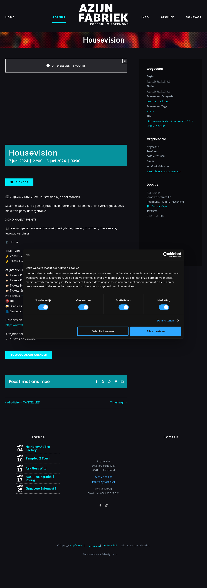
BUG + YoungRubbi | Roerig (40, 478)
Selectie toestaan (103, 331)
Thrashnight (117, 402)
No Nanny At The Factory (38, 448)
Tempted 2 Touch (38, 458)
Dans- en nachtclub (158, 101)
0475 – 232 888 (103, 477)
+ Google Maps (158, 206)
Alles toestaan (156, 331)
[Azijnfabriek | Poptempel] (103, 515)
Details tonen (165, 320)
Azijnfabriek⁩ (76, 545)
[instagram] (106, 505)
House (150, 111)
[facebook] (100, 505)
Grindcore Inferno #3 (41, 488)
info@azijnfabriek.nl (103, 481)
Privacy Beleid (94, 546)
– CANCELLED (23, 402)
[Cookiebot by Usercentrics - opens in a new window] (165, 254)
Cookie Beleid (110, 545)
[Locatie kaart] (170, 238)
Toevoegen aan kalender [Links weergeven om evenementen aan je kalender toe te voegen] (29, 354)
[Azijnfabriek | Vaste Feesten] (171, 446)
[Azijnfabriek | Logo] (103, 4)
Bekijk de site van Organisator (164, 171)
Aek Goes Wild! (36, 468)
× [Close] (125, 60)
